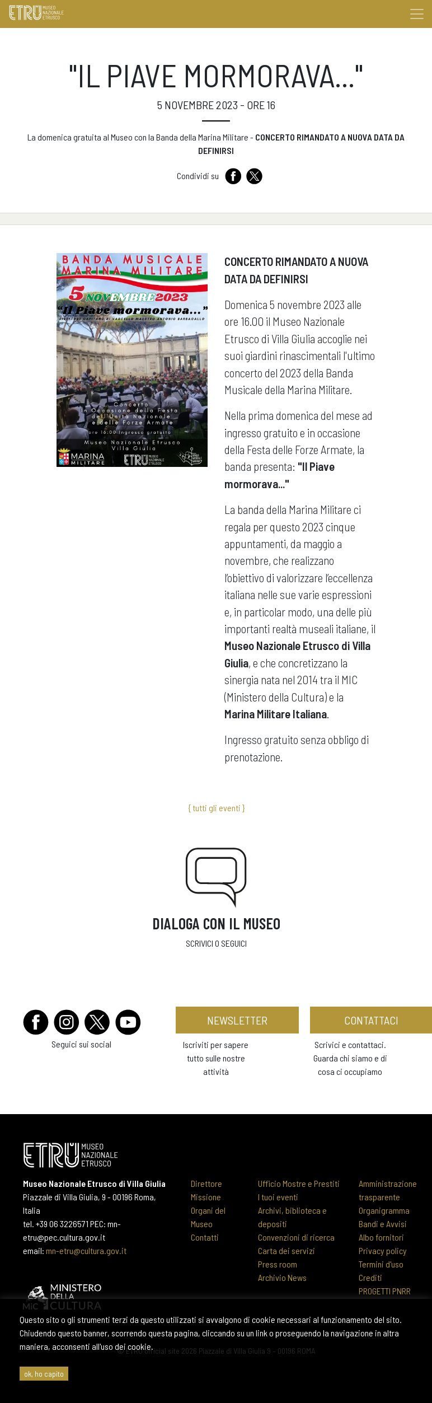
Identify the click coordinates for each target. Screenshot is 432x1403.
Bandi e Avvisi (383, 1223)
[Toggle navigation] (417, 14)
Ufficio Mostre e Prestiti (299, 1183)
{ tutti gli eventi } (216, 807)
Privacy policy (383, 1250)
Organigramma (384, 1210)
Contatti (205, 1237)
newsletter (237, 1020)
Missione (206, 1196)
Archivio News (282, 1277)
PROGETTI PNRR (385, 1290)
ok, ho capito (44, 1373)
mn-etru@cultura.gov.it (86, 1250)
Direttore (206, 1183)
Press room (277, 1264)
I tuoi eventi (278, 1196)
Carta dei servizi (286, 1250)
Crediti (370, 1277)
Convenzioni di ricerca (296, 1237)
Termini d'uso (381, 1264)
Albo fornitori (381, 1237)
